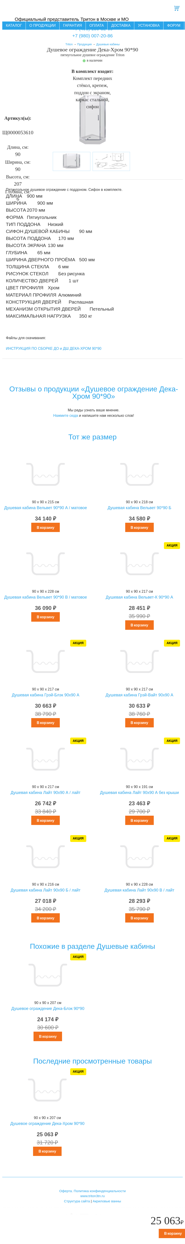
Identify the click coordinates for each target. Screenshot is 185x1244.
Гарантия (72, 25)
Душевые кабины (108, 44)
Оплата (96, 25)
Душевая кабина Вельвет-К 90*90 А (139, 597)
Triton (69, 44)
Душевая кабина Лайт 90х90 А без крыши (139, 792)
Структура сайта (77, 1201)
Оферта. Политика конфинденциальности (92, 1191)
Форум (173, 25)
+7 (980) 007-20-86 (92, 35)
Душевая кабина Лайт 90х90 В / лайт (139, 890)
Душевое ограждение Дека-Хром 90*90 (47, 1123)
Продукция (84, 44)
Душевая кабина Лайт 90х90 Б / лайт (46, 890)
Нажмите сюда (65, 415)
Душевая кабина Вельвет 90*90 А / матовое (45, 508)
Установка (149, 25)
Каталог (14, 25)
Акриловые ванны (107, 1201)
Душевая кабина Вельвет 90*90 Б (139, 508)
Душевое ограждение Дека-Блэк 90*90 (47, 1008)
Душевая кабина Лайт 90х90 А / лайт (46, 792)
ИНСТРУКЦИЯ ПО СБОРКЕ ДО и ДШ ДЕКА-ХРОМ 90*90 (53, 348)
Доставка (120, 25)
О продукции (42, 25)
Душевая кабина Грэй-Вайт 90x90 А (139, 695)
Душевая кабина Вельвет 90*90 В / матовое (45, 597)
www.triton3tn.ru (92, 1196)
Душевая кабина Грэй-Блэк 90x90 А (45, 695)
